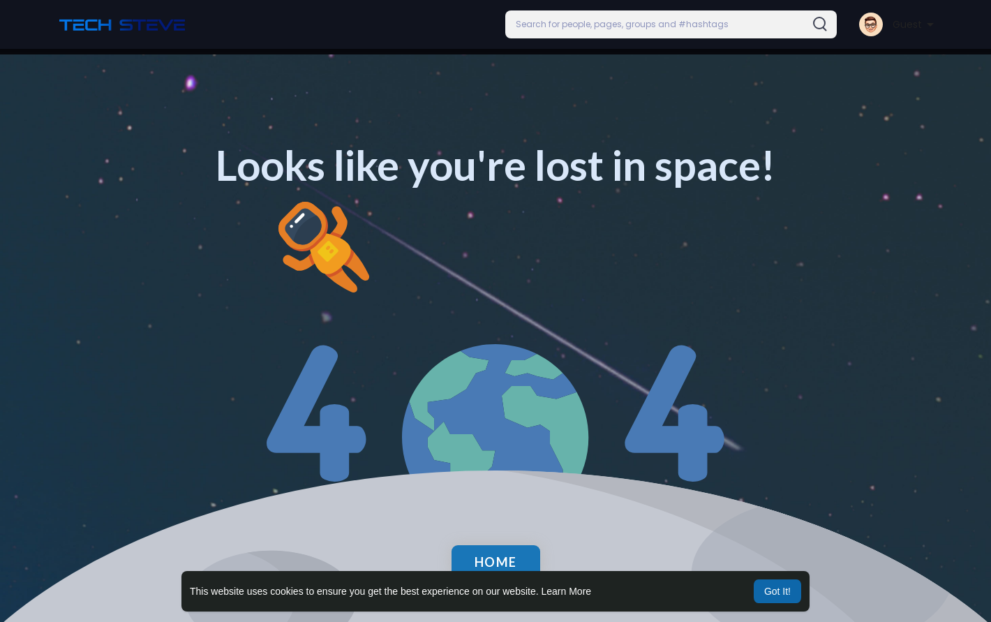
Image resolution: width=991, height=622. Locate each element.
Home (496, 562)
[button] (671, 24)
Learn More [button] (567, 591)
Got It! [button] (777, 591)
